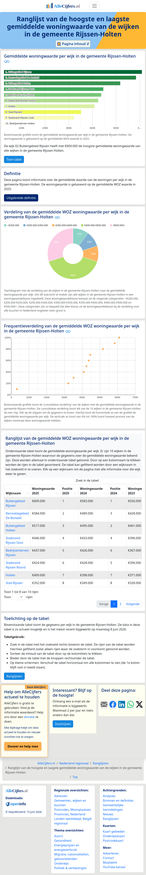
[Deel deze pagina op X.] (139, 704)
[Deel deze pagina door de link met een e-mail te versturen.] (104, 704)
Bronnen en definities (118, 800)
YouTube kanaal (114, 867)
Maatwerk (110, 862)
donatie (29, 717)
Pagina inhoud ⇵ (73, 43)
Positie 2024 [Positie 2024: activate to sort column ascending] (115, 491)
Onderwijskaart (114, 836)
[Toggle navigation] (94, 6)
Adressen (60, 796)
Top (75, 777)
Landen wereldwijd (67, 819)
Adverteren (111, 853)
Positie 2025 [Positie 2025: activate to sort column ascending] (67, 491)
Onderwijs (61, 863)
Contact (108, 858)
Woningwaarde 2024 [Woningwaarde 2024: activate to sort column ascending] (91, 491)
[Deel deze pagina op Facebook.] (112, 704)
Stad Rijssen (14, 583)
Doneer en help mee (23, 746)
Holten (10, 575)
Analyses (109, 796)
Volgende (133, 604)
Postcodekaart (113, 841)
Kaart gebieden (114, 831)
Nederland (77, 814)
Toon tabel (13, 159)
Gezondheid (62, 841)
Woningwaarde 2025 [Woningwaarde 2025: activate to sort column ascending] (43, 491)
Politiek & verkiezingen (70, 868)
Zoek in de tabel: (109, 480)
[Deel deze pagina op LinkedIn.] (121, 704)
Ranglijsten (14, 676)
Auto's (58, 836)
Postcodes (61, 810)
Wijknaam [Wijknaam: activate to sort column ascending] (13, 493)
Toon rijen (18, 597)
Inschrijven (63, 724)
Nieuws (108, 814)
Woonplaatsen (80, 810)
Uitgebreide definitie (21, 198)
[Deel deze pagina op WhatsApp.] (130, 704)
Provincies (61, 814)
